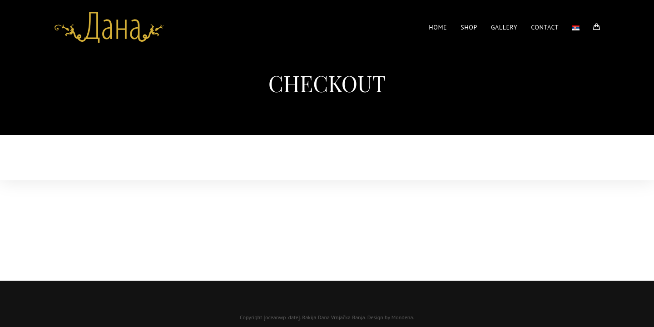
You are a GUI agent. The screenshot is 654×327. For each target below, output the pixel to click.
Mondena (402, 317)
